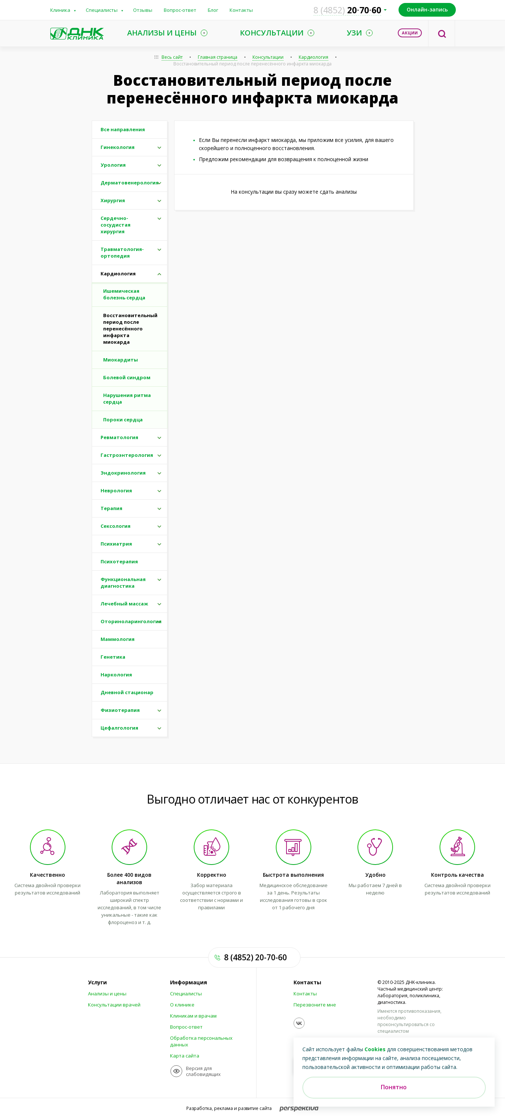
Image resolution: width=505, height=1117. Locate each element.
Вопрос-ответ (180, 10)
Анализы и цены (107, 993)
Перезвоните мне (315, 1004)
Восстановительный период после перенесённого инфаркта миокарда (252, 64)
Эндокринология (123, 472)
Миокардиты (120, 359)
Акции (410, 32)
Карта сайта (184, 1055)
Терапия (111, 508)
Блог (213, 10)
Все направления (123, 129)
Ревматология (119, 437)
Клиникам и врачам (193, 1015)
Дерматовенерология (130, 182)
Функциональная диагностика (123, 582)
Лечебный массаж (124, 603)
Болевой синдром (126, 377)
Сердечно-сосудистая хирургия (116, 225)
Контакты (241, 10)
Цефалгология (119, 727)
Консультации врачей (114, 1004)
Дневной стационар (127, 692)
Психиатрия (116, 543)
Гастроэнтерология (127, 455)
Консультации (268, 57)
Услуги (97, 982)
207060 (347, 10)
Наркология (116, 674)
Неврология (116, 490)
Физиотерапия (120, 710)
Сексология (116, 526)
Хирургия (113, 200)
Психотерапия (119, 561)
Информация (188, 982)
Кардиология (313, 57)
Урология (113, 165)
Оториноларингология (131, 621)
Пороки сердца (123, 419)
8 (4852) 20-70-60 (255, 957)
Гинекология (118, 147)
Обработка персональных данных (201, 1041)
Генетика (113, 656)
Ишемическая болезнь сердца (124, 294)
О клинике (182, 1004)
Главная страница (217, 57)
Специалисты (102, 10)
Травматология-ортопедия (122, 252)
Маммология (118, 639)
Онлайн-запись (427, 9)
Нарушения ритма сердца (127, 398)
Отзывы (142, 10)
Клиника (60, 10)
